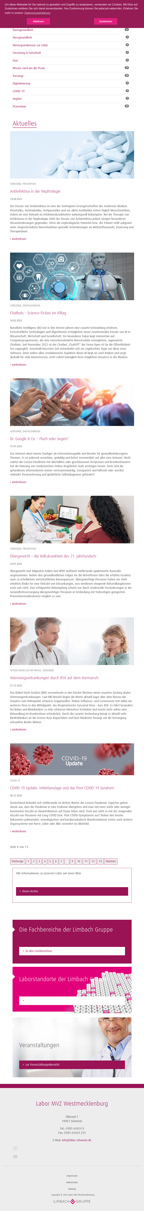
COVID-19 (19, 91)
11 (86, 861)
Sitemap (72, 1189)
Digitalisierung (21, 83)
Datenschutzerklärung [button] (37, 13)
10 (78, 861)
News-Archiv (30, 891)
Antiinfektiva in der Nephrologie (35, 191)
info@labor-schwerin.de (76, 1140)
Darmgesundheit (23, 30)
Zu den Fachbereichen (38, 951)
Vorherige (17, 861)
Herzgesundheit (22, 37)
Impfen (17, 98)
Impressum (72, 1175)
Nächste (111, 861)
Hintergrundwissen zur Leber (30, 45)
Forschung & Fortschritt (27, 52)
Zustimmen (105, 21)
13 (100, 861)
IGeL (15, 60)
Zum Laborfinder (35, 1000)
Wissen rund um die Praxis (29, 68)
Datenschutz (72, 1182)
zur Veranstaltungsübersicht (42, 1064)
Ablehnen (38, 21)
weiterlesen (18, 239)
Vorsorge (18, 76)
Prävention (19, 106)
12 (93, 861)
